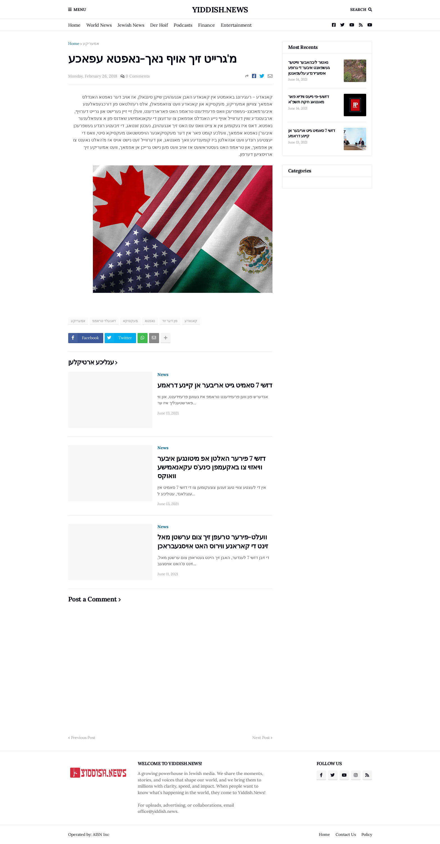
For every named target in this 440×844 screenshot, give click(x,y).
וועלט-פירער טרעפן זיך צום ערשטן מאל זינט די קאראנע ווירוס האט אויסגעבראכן (212, 541)
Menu (80, 9)
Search (358, 9)
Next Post (261, 737)
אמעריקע (91, 43)
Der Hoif (159, 25)
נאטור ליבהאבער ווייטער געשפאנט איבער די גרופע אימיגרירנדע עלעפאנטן (309, 68)
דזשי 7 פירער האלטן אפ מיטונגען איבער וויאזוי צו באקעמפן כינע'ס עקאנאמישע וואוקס (211, 467)
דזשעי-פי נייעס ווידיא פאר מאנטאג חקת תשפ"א (308, 99)
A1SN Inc (101, 834)
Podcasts (183, 25)
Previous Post (83, 737)
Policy (366, 834)
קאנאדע (191, 321)
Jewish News (131, 25)
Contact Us (346, 834)
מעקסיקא (130, 321)
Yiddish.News (220, 9)
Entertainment (236, 25)
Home (74, 25)
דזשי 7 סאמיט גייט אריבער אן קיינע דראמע (214, 385)
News (162, 374)
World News (99, 25)
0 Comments (138, 76)
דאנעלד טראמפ (104, 321)
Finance (206, 25)
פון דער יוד (170, 321)
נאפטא (150, 321)
